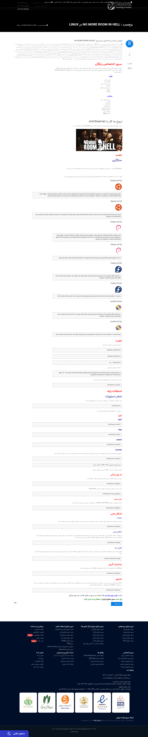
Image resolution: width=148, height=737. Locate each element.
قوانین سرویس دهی (37, 664)
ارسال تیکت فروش (67, 664)
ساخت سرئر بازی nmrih (63, 56)
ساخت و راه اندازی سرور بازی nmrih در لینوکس (70, 57)
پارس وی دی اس (64, 729)
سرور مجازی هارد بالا (67, 638)
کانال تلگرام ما (39, 661)
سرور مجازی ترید (78, 14)
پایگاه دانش (52, 14)
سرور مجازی (122, 14)
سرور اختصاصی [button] (109, 14)
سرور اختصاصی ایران (127, 655)
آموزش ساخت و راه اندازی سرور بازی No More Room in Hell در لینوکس (97, 49)
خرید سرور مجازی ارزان (66, 632)
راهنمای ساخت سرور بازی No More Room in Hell (85, 54)
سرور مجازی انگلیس (97, 629)
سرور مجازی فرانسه (128, 635)
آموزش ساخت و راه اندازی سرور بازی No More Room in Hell (98, 40)
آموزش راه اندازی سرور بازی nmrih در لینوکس (30, 44)
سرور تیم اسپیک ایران (97, 661)
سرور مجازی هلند (128, 632)
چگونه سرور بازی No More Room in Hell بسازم (33, 49)
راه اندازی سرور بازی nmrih (92, 51)
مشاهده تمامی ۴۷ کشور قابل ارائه (93, 643)
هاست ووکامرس (38, 635)
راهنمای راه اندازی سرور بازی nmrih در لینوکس (98, 53)
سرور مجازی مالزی (98, 638)
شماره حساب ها (38, 667)
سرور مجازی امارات (98, 635)
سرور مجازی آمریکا (128, 638)
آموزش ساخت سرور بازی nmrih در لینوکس (45, 46)
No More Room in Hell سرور (67, 44)
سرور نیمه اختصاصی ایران (126, 658)
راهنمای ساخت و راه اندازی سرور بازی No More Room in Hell (84, 56)
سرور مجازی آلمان (98, 641)
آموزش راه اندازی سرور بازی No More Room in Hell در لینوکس (86, 46)
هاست (99, 14)
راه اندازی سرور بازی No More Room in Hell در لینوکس (32, 51)
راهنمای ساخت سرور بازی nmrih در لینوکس (108, 54)
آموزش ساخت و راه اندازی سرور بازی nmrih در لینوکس (51, 48)
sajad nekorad (68, 59)
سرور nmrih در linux (98, 59)
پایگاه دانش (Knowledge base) (94, 655)
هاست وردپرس (38, 629)
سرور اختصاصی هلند (127, 661)
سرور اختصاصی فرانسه (127, 664)
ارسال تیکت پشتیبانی (67, 661)
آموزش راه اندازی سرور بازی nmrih (49, 44)
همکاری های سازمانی (97, 664)
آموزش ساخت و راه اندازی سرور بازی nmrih (75, 48)
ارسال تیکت (97, 720)
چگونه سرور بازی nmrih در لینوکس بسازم (55, 49)
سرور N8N (70, 643)
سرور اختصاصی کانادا (127, 667)
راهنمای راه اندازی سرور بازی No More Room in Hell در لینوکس (45, 53)
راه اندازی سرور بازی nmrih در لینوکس (77, 51)
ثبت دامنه (90, 14)
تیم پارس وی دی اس (81, 729)
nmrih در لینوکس (95, 44)
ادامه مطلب (117, 604)
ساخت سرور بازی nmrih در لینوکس (48, 56)
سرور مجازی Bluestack (66, 649)
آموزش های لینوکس (111, 44)
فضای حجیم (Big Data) (96, 658)
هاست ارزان (39, 638)
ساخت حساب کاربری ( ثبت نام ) (63, 655)
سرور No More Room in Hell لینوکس (83, 59)
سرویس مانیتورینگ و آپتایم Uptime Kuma (60, 646)
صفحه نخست (130, 14)
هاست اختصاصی (38, 632)
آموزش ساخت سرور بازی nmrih (63, 46)
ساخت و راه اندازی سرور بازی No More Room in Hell (46, 57)
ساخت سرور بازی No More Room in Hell (29, 56)
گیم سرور (103, 44)
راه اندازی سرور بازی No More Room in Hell (57, 51)
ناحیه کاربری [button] (41, 14)
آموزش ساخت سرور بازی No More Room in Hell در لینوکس (100, 48)
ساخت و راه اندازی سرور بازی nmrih (90, 57)
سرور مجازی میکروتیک (66, 635)
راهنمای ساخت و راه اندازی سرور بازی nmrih (31, 54)
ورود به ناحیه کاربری (67, 658)
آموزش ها (118, 44)
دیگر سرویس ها (64, 14)
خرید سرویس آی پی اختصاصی (64, 629)
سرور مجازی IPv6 (128, 641)
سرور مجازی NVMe (67, 641)
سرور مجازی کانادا (98, 632)
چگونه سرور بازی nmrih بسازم (72, 49)
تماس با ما (39, 652)
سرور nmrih (106, 59)
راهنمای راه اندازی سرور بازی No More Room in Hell (74, 53)
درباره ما (41, 658)
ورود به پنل (28, 14)
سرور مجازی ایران (108, 599)
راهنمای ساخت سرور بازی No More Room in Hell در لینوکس (57, 54)
